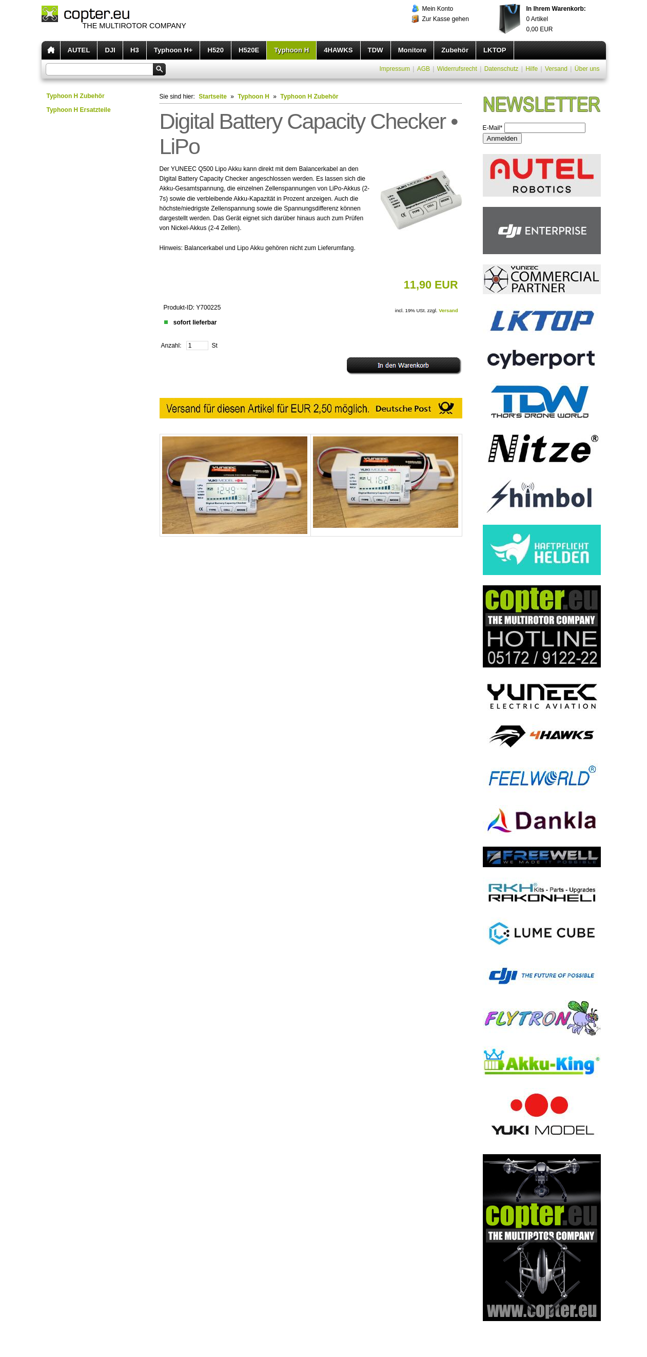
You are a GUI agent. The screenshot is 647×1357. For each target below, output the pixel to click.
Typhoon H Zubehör (76, 96)
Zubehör (454, 50)
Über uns (587, 68)
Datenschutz (501, 68)
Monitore (412, 50)
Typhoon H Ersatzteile (79, 109)
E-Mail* (493, 127)
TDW (375, 50)
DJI (110, 50)
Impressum (395, 68)
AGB (423, 68)
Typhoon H (291, 50)
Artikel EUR (556, 19)
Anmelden (502, 138)
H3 (134, 50)
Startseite (213, 96)
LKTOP (494, 50)
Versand (556, 68)
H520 (215, 50)
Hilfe (531, 68)
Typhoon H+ (173, 50)
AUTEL (79, 50)
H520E (249, 50)
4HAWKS (338, 50)
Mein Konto (438, 8)
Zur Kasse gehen (445, 19)
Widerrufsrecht (457, 68)
